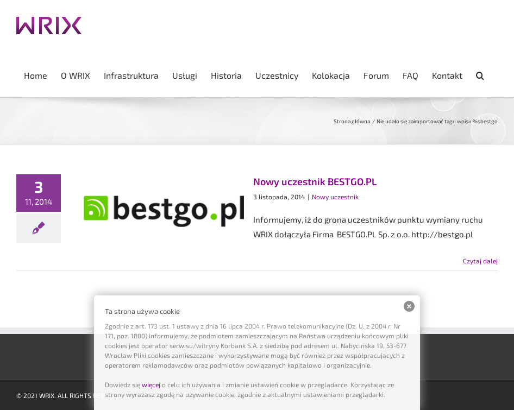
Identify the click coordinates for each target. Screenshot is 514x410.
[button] (480, 74)
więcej (151, 384)
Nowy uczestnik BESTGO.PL (315, 181)
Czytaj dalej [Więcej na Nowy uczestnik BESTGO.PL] (480, 260)
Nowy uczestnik (335, 196)
